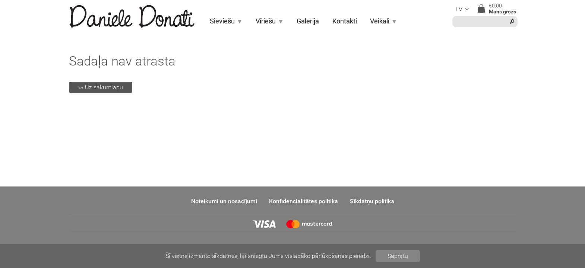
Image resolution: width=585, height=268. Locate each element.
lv (463, 9)
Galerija (308, 21)
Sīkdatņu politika (372, 201)
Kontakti (344, 21)
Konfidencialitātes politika (303, 201)
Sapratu (398, 255)
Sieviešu (226, 21)
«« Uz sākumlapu (100, 87)
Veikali (383, 21)
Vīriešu (270, 21)
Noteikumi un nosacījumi (224, 201)
